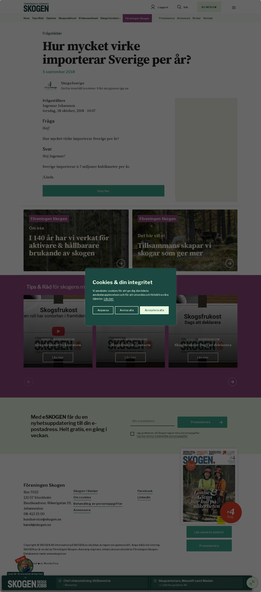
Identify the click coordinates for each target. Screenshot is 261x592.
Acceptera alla (154, 310)
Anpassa (103, 310)
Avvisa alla (127, 310)
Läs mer (109, 298)
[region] (130, 296)
